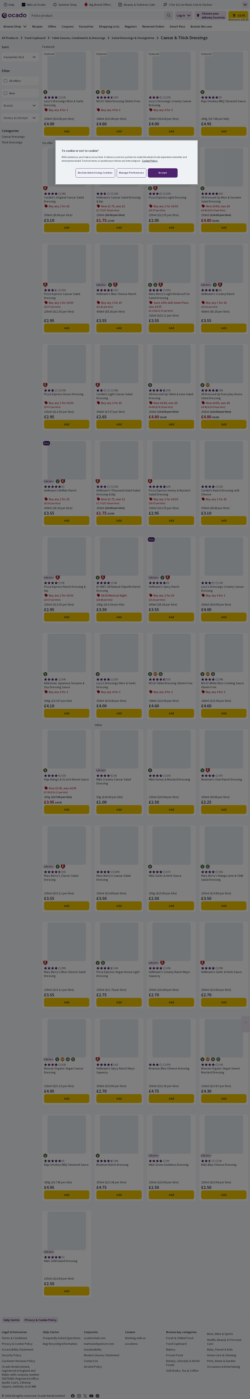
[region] (126, 162)
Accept (162, 172)
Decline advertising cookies (95, 172)
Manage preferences (131, 172)
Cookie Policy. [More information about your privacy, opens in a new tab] (150, 160)
